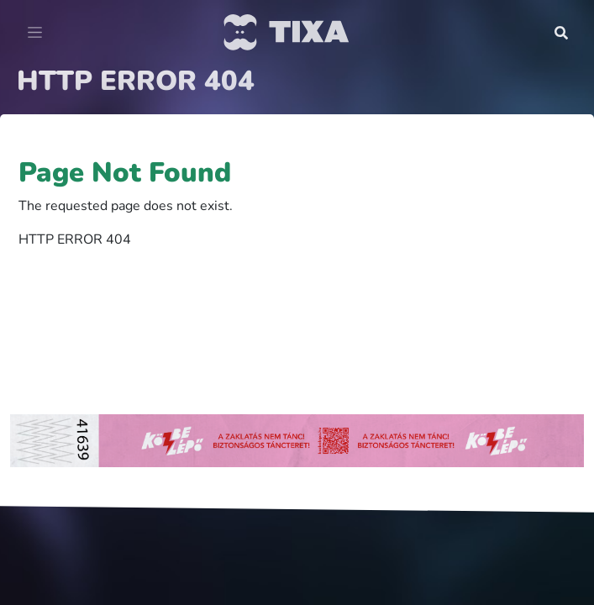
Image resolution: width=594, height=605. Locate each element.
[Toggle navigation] (34, 32)
